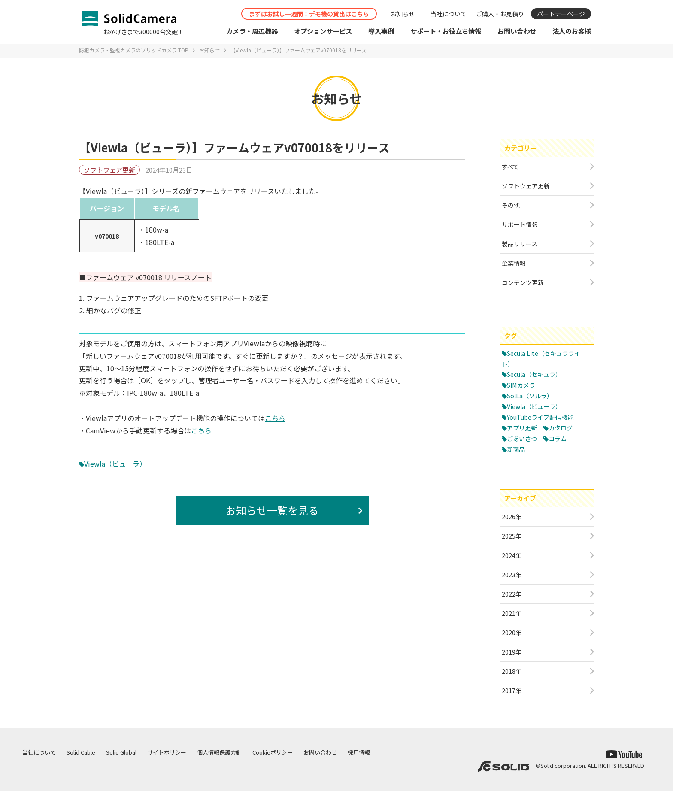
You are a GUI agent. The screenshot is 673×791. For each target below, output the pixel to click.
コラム (560, 438)
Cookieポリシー (272, 752)
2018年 (511, 671)
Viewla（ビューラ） (115, 463)
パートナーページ (561, 13)
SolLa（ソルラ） (531, 395)
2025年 (511, 536)
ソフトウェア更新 (109, 169)
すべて (510, 166)
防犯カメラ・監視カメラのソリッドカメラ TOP (133, 50)
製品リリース (519, 243)
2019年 (511, 652)
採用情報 (359, 752)
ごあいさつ (523, 438)
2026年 (511, 516)
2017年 (511, 690)
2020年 (511, 632)
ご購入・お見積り (500, 13)
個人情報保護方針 (219, 752)
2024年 (511, 555)
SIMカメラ (522, 384)
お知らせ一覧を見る (272, 510)
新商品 (516, 449)
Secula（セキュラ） (537, 374)
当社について (448, 13)
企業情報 (514, 263)
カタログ (563, 427)
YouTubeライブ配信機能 (543, 416)
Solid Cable (81, 752)
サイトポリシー (166, 752)
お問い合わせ (320, 752)
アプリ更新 (523, 427)
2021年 (511, 613)
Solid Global (121, 752)
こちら (275, 418)
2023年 (511, 574)
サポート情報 (520, 224)
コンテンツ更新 (523, 282)
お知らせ (403, 13)
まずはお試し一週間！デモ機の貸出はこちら (309, 13)
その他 (511, 205)
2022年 (511, 594)
